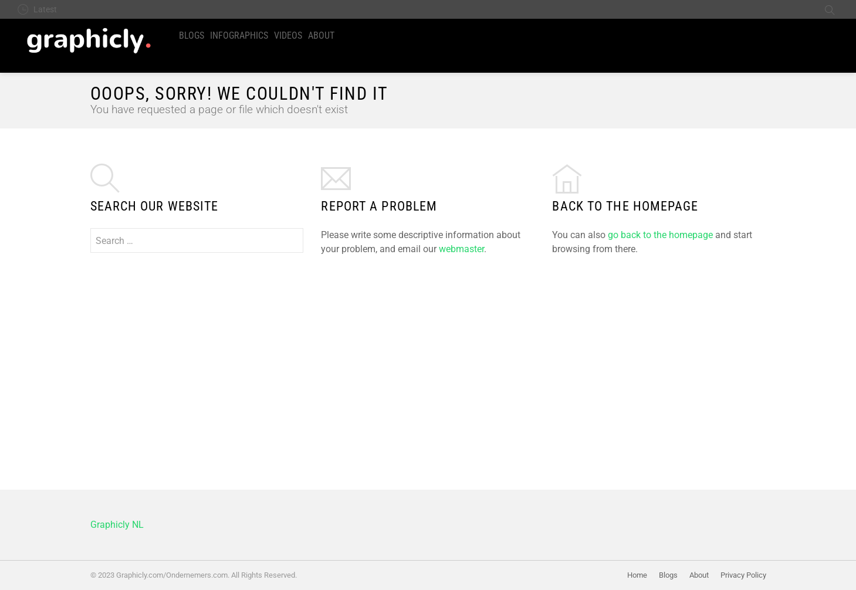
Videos (288, 35)
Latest (45, 9)
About (321, 35)
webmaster (461, 249)
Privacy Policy (743, 575)
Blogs (191, 35)
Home (637, 575)
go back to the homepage (660, 234)
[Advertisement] (428, 358)
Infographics (239, 35)
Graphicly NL (117, 524)
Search (829, 9)
